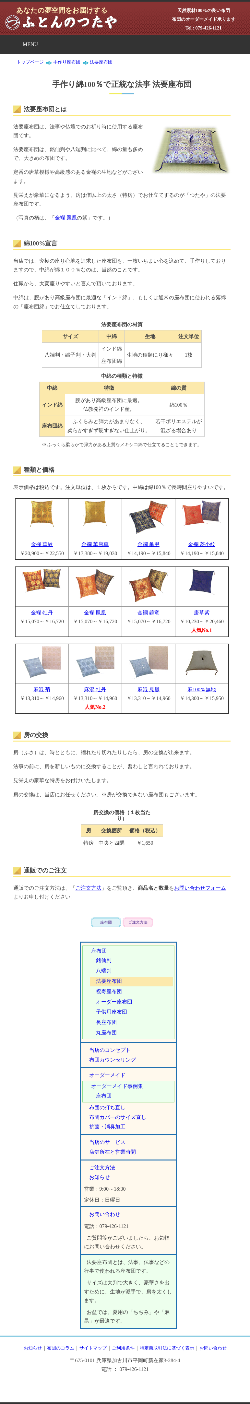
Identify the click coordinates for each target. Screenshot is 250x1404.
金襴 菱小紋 (201, 544)
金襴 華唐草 (95, 544)
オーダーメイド (107, 1075)
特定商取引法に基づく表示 (167, 1347)
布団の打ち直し (107, 1107)
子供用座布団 (111, 1012)
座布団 (99, 951)
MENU (30, 44)
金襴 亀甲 (148, 544)
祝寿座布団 (109, 991)
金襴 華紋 (42, 544)
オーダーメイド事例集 (117, 1086)
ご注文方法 (88, 888)
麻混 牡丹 (95, 689)
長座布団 (106, 1022)
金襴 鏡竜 (148, 612)
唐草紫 (201, 612)
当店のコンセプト (110, 1050)
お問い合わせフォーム (200, 888)
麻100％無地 (201, 689)
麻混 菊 (41, 689)
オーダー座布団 (114, 1002)
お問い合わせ (104, 1214)
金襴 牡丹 (42, 612)
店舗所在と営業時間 (112, 1152)
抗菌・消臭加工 (107, 1126)
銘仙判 (104, 960)
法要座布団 (109, 981)
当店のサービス (107, 1142)
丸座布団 (106, 1032)
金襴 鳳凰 (66, 217)
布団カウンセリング (112, 1060)
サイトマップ (93, 1347)
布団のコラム (60, 1347)
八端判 (104, 970)
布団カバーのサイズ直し (117, 1117)
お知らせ (99, 1177)
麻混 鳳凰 (148, 689)
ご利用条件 (123, 1347)
